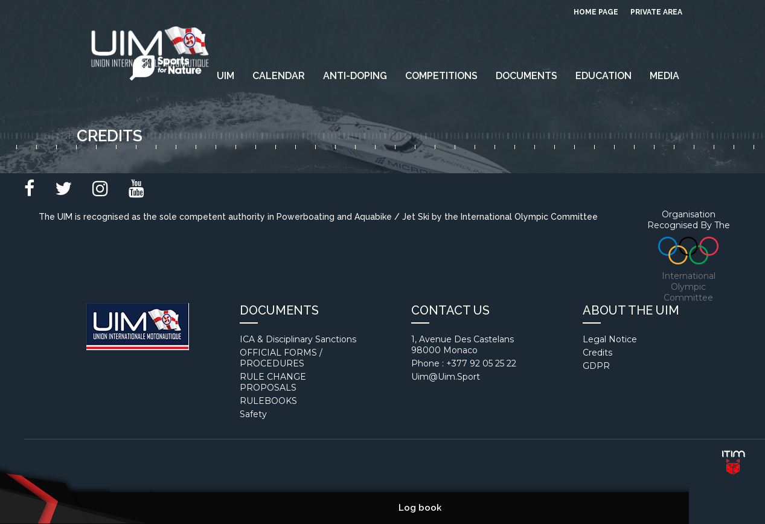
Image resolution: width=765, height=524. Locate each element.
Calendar (278, 75)
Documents (526, 75)
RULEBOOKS (268, 400)
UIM (225, 75)
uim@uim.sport (445, 376)
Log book (420, 507)
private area (656, 12)
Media (664, 75)
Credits (597, 352)
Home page (596, 12)
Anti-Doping (355, 75)
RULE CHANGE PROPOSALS (273, 382)
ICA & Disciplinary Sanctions (298, 339)
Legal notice (610, 339)
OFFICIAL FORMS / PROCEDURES (281, 358)
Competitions (441, 75)
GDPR (596, 365)
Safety (253, 414)
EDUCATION (603, 75)
